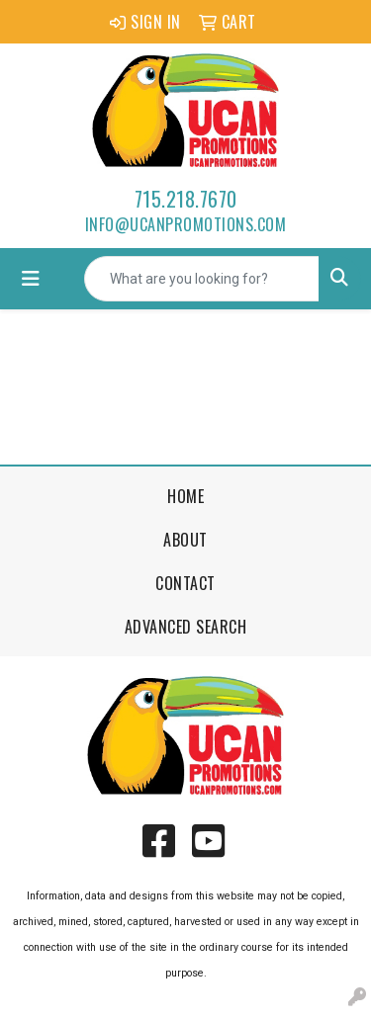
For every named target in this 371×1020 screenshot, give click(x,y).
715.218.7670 (186, 198)
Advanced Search (186, 626)
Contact (185, 583)
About (185, 540)
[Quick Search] (202, 278)
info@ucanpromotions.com (186, 224)
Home (185, 496)
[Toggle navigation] (30, 279)
